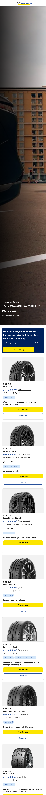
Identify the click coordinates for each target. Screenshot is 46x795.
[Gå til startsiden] (24, 3)
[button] (17, 390)
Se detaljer (23, 416)
